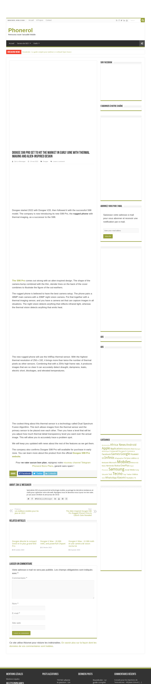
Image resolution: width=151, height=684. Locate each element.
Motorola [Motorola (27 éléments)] (134, 463)
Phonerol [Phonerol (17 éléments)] (105, 470)
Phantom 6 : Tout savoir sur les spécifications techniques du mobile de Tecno (28, 620)
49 (20, 647)
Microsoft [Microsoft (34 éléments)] (113, 462)
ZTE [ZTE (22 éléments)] (134, 478)
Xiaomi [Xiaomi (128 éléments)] (121, 477)
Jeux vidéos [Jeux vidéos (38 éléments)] (132, 458)
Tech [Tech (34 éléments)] (110, 474)
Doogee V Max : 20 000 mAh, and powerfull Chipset (52, 456)
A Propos (39, 20)
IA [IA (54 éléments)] (103, 458)
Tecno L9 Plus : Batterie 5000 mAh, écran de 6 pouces (19, 652)
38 (18, 656)
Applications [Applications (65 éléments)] (116, 448)
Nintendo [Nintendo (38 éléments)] (110, 466)
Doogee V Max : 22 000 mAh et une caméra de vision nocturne (81, 458)
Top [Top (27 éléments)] (124, 474)
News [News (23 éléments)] (104, 466)
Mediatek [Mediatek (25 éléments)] (105, 463)
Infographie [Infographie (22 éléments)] (119, 458)
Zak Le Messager (19, 76)
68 (23, 630)
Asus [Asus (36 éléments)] (132, 449)
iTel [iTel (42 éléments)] (125, 458)
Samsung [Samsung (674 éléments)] (116, 469)
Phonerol (20, 30)
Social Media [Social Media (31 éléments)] (130, 470)
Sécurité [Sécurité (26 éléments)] (105, 474)
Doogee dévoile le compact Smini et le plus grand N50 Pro (24, 458)
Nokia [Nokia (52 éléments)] (117, 465)
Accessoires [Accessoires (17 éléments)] (106, 445)
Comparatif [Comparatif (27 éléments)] (114, 451)
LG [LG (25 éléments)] (138, 458)
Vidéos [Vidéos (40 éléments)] (135, 474)
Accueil (31, 20)
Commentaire (19, 492)
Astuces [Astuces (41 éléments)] (126, 449)
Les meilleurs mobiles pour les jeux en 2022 (28, 426)
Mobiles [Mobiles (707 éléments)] (124, 462)
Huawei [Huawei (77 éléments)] (134, 454)
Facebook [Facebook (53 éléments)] (106, 454)
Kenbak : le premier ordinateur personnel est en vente (55, 641)
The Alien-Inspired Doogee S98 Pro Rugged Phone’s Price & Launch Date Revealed (78, 427)
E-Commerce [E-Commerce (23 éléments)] (130, 451)
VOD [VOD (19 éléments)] (103, 478)
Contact (49, 20)
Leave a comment (59, 76)
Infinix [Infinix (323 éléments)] (109, 458)
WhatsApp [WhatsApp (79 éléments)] (111, 477)
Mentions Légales (12, 603)
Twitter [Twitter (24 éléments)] (129, 474)
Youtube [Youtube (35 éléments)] (129, 478)
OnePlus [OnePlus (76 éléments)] (124, 465)
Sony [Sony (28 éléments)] (137, 470)
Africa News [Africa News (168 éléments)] (118, 444)
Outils (35, 43)
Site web (16, 537)
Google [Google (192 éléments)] (125, 454)
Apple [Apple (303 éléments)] (106, 448)
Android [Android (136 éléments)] (131, 444)
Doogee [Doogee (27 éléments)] (122, 451)
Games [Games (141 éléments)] (115, 454)
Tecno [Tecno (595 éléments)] (118, 473)
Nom (15, 518)
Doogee (45, 76)
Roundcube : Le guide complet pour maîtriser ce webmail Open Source (46, 52)
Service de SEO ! (23, 43)
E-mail (16, 527)
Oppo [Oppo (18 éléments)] (132, 466)
